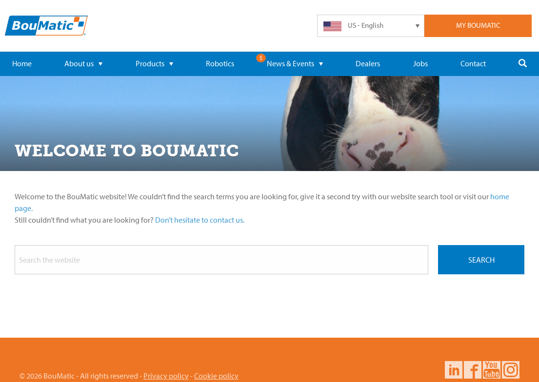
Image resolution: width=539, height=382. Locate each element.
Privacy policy (166, 376)
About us (83, 63)
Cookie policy (216, 376)
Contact (473, 63)
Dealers (368, 63)
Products (154, 63)
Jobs (420, 63)
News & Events (295, 63)
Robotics (220, 63)
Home (22, 63)
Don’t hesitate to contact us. (199, 220)
